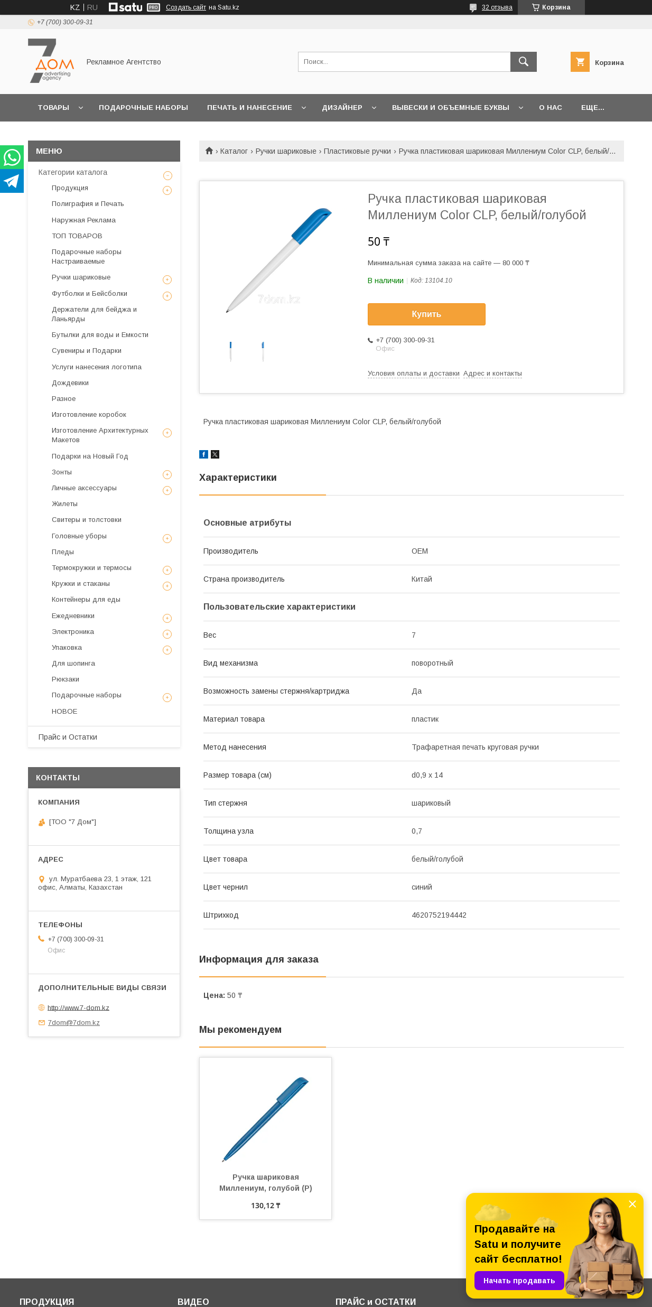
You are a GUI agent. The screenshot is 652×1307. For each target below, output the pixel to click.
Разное (64, 399)
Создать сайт (186, 7)
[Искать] (523, 62)
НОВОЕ (64, 711)
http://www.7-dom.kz (78, 1007)
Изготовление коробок (89, 414)
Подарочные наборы (143, 107)
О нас (550, 107)
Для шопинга (73, 663)
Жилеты (65, 504)
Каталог (234, 151)
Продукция (70, 188)
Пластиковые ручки (357, 151)
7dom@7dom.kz (74, 1022)
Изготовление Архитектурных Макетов (100, 435)
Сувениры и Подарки (87, 350)
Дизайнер (342, 107)
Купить (427, 314)
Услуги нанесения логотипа (97, 367)
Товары (53, 107)
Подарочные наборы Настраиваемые (87, 256)
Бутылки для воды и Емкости (100, 335)
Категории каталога (73, 172)
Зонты (62, 472)
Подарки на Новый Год (90, 456)
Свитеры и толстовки (87, 520)
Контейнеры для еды (86, 599)
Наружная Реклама (84, 220)
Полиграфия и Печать (88, 204)
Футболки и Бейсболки (89, 293)
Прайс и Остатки (68, 737)
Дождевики (70, 383)
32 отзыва (497, 7)
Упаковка (67, 647)
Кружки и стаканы (81, 583)
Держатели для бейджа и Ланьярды (94, 314)
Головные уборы (79, 536)
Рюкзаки (65, 679)
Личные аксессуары (84, 488)
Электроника (73, 632)
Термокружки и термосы (92, 568)
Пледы (63, 552)
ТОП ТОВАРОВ (77, 236)
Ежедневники (73, 616)
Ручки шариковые (286, 151)
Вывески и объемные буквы (450, 107)
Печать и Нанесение (249, 107)
